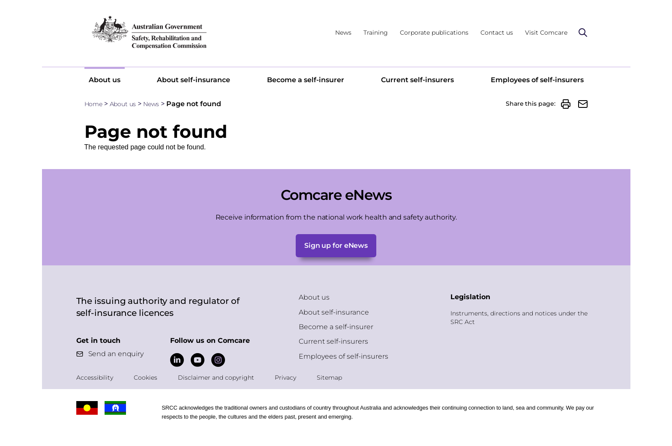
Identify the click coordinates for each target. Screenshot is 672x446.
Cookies (145, 377)
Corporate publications (434, 33)
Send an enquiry (116, 354)
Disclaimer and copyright (216, 377)
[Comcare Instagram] (218, 360)
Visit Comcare (546, 33)
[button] (566, 104)
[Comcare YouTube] (197, 360)
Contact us (496, 33)
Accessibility (94, 377)
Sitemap (329, 377)
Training (375, 33)
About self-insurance (193, 80)
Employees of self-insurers (537, 80)
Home (93, 104)
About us (104, 80)
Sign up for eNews (336, 245)
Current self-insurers (417, 80)
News (343, 33)
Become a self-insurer (305, 80)
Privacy (285, 377)
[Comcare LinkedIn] (177, 360)
